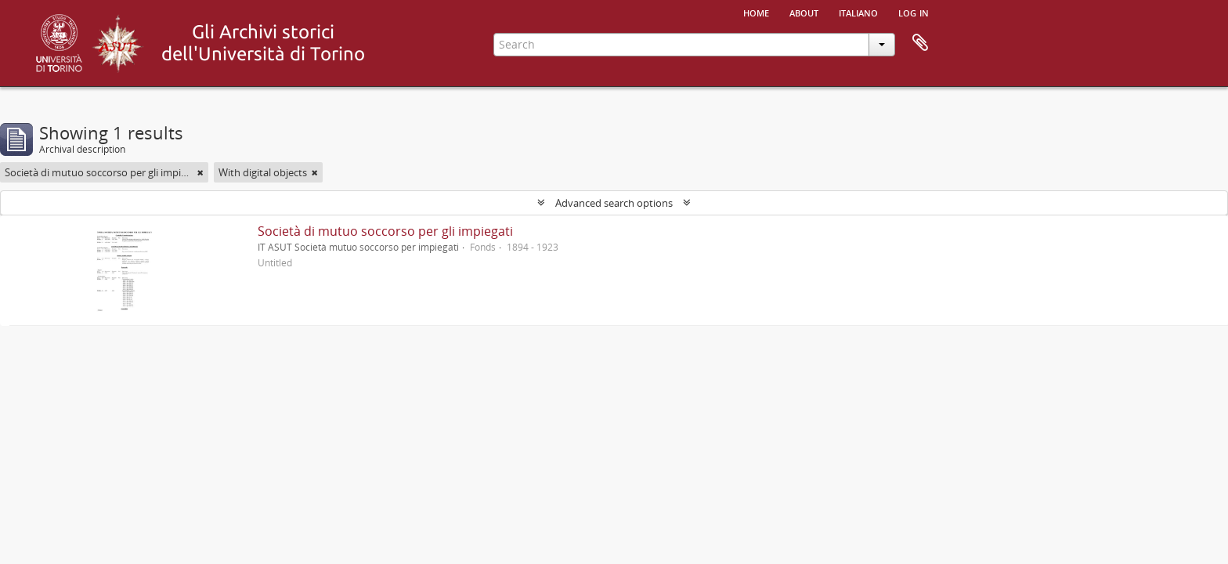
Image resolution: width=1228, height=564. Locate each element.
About (803, 11)
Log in (913, 11)
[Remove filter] (200, 172)
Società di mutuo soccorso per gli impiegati (385, 231)
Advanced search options (614, 203)
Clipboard (920, 43)
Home (756, 11)
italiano (858, 11)
